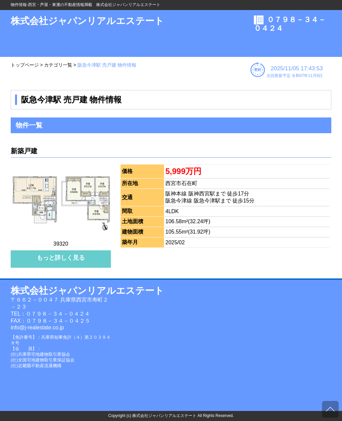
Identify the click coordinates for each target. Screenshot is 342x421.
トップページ (25, 65)
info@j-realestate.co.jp (37, 327)
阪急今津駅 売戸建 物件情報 (106, 65)
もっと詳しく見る (61, 257)
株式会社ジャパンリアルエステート (87, 21)
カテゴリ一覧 (58, 65)
